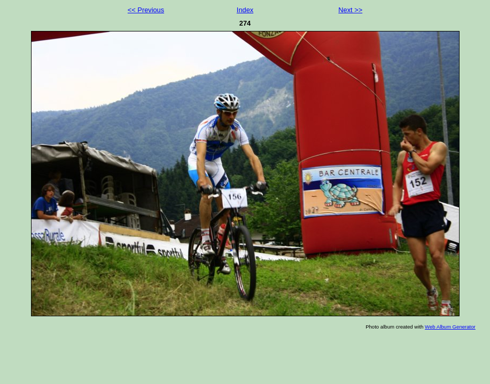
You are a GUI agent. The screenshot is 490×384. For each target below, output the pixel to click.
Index (245, 10)
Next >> (350, 10)
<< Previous (146, 10)
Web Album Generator (450, 327)
